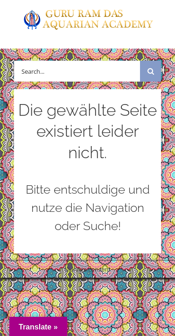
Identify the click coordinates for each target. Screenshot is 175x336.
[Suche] (150, 71)
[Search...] (77, 71)
